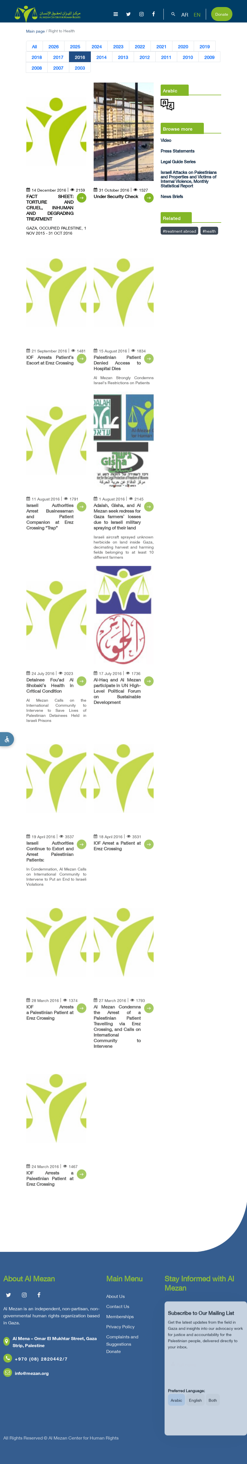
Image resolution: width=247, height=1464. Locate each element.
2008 (37, 67)
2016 (80, 57)
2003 (80, 67)
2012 (145, 57)
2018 (37, 57)
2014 (101, 57)
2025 (75, 46)
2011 (166, 57)
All (34, 46)
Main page (35, 30)
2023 (118, 46)
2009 (209, 57)
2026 (54, 46)
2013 (123, 57)
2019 (205, 46)
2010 (188, 57)
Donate (221, 13)
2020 (183, 46)
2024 (97, 46)
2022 (140, 46)
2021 (161, 46)
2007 (58, 67)
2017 (58, 57)
